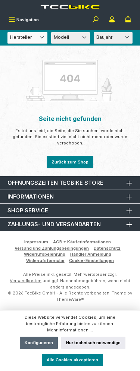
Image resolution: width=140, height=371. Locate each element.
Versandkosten (25, 280)
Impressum (36, 241)
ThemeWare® (70, 299)
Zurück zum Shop (70, 162)
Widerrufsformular (45, 260)
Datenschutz (107, 248)
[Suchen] (95, 20)
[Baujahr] (113, 38)
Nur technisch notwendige (93, 342)
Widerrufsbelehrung (44, 254)
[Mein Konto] (112, 20)
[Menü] (24, 20)
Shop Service (27, 210)
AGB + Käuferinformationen (82, 241)
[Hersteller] (27, 38)
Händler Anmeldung (90, 254)
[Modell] (70, 38)
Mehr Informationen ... (70, 330)
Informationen (30, 196)
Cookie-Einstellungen (91, 260)
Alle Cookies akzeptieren (72, 359)
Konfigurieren (39, 342)
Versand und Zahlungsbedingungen (52, 248)
